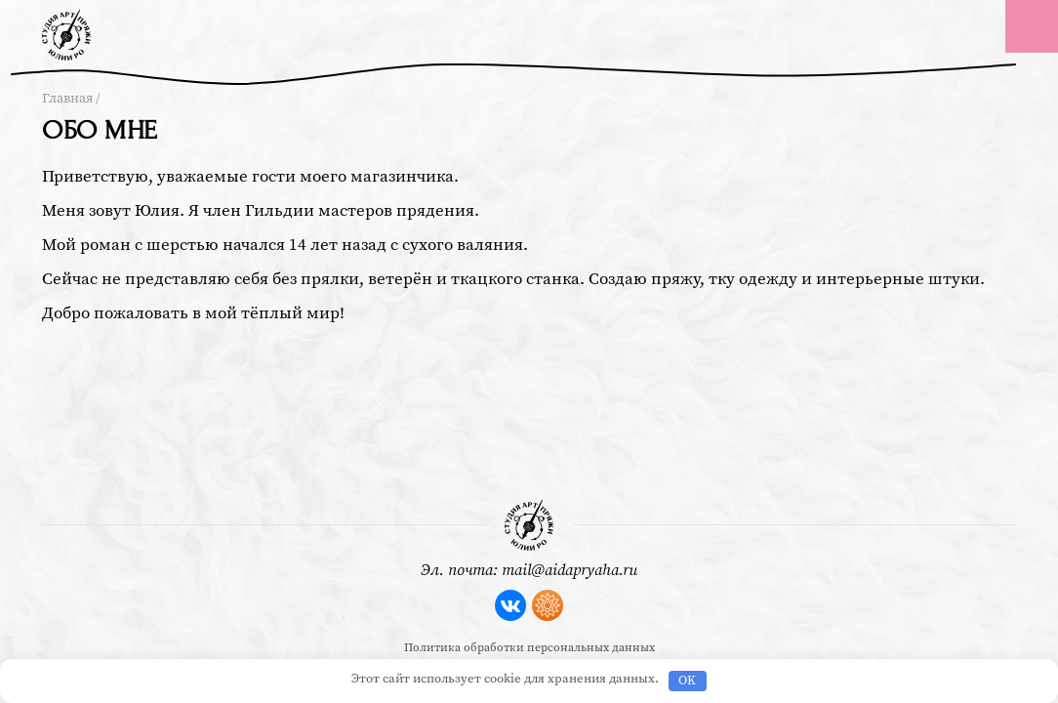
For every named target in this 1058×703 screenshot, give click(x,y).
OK (687, 680)
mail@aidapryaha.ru (569, 570)
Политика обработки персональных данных (529, 648)
